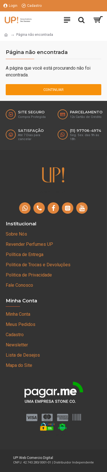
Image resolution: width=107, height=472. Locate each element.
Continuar (53, 90)
